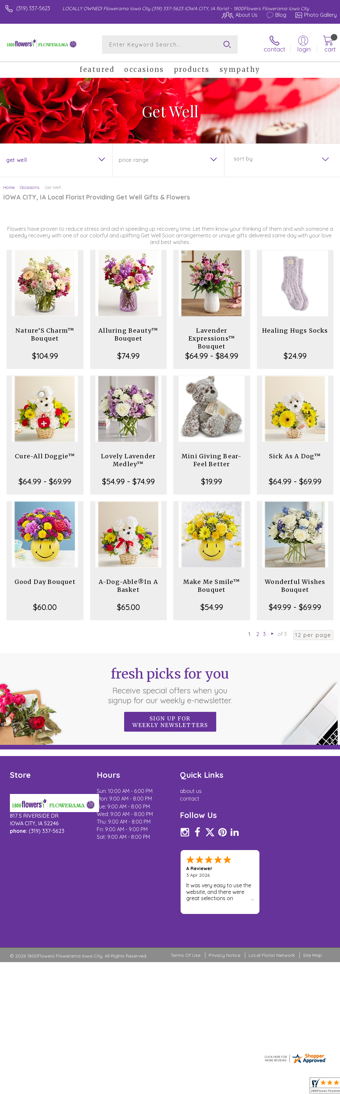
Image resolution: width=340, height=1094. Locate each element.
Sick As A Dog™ (295, 456)
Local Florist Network (272, 915)
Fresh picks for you (170, 685)
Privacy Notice (224, 915)
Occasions (29, 187)
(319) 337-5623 (33, 8)
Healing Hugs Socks (295, 330)
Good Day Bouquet (45, 582)
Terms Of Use (185, 915)
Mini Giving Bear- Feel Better (212, 460)
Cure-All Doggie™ (45, 456)
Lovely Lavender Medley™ (128, 460)
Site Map (312, 915)
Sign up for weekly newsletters (170, 721)
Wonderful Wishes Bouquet (295, 585)
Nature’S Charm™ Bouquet (45, 334)
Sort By (243, 158)
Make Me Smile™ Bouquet (211, 585)
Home (9, 187)
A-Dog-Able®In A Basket (128, 585)
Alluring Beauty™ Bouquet (128, 334)
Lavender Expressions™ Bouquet (211, 338)
